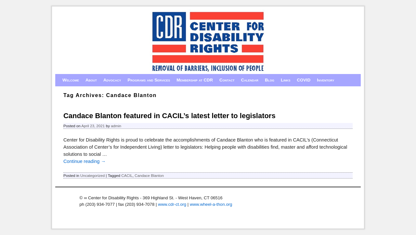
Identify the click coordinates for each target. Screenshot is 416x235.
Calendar (249, 80)
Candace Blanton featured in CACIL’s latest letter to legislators (169, 116)
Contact (226, 80)
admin (116, 126)
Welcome (70, 80)
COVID (304, 80)
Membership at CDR (194, 80)
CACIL (126, 175)
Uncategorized (92, 175)
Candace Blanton (149, 175)
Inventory (325, 80)
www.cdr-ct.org (172, 204)
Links (286, 80)
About (91, 80)
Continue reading (84, 161)
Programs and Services (149, 80)
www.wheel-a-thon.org (211, 204)
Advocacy (112, 80)
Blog (269, 80)
